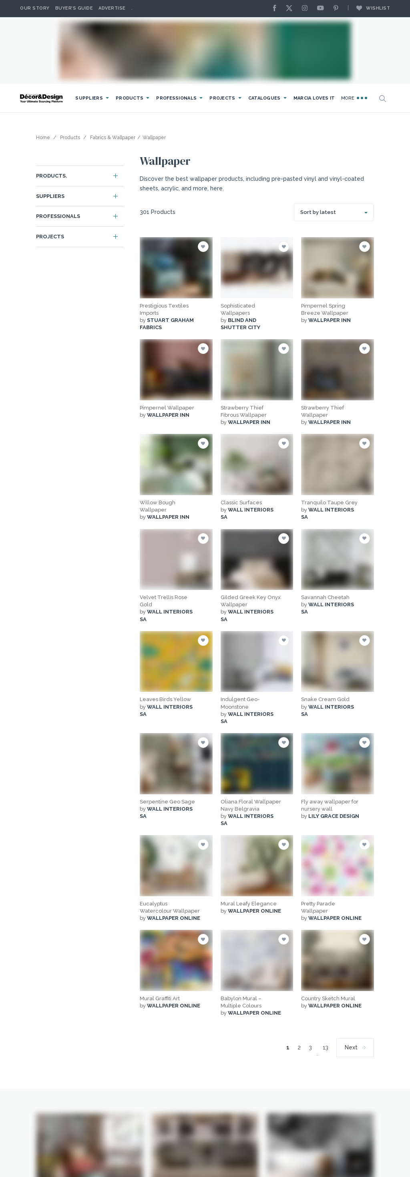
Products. (51, 176)
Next (351, 1047)
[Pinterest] (338, 8)
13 (325, 1047)
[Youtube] (322, 8)
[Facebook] (276, 8)
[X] (291, 8)
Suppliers (89, 98)
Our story (35, 8)
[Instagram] (307, 8)
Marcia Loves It (314, 98)
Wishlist (369, 8)
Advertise (112, 8)
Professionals (176, 98)
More (354, 98)
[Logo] (42, 99)
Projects (222, 98)
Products (129, 98)
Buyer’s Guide (74, 8)
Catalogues (264, 98)
